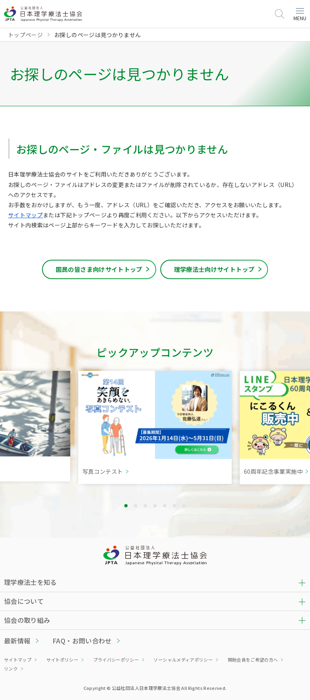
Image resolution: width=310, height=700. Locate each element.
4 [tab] (155, 505)
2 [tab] (135, 505)
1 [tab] (126, 505)
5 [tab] (164, 505)
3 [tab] (145, 505)
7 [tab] (184, 505)
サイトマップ (25, 215)
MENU (299, 14)
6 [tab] (174, 505)
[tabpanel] (155, 427)
